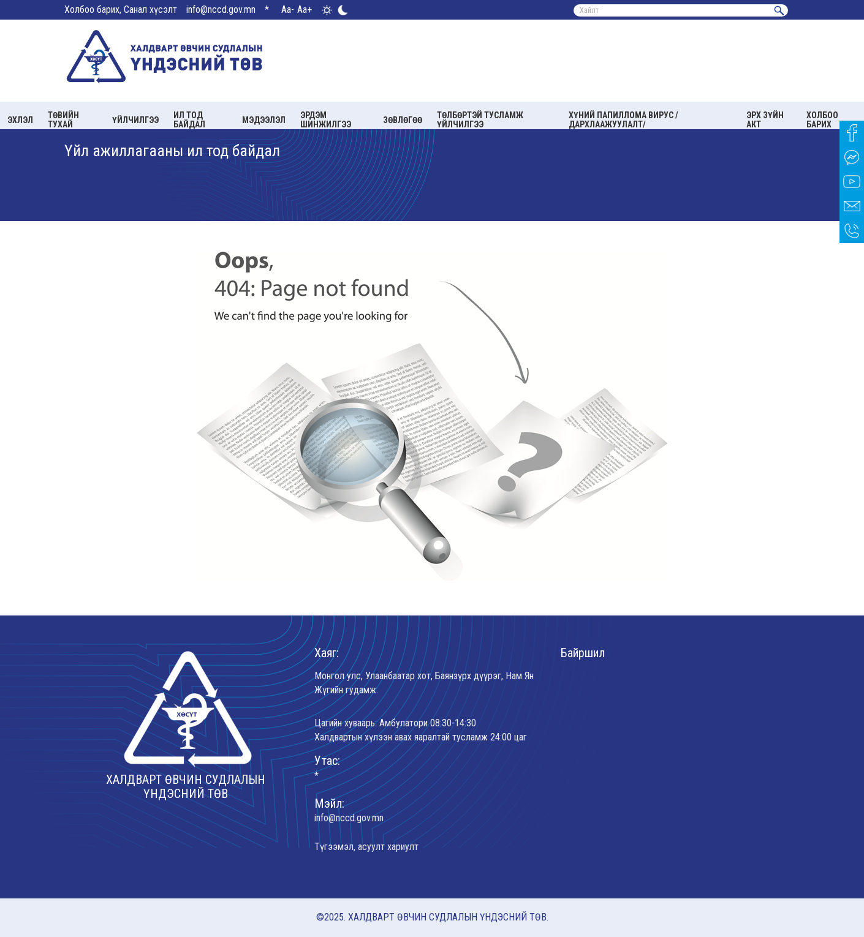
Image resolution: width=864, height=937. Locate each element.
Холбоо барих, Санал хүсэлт (120, 9)
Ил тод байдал (189, 119)
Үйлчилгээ (135, 120)
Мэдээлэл (264, 120)
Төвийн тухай (63, 119)
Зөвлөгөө (402, 120)
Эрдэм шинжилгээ (325, 119)
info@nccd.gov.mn (221, 9)
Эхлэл (20, 120)
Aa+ (304, 9)
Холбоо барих (822, 119)
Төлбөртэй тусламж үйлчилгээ (480, 119)
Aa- (287, 9)
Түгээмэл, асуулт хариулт (366, 846)
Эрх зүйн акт (765, 119)
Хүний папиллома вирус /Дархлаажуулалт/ (623, 119)
